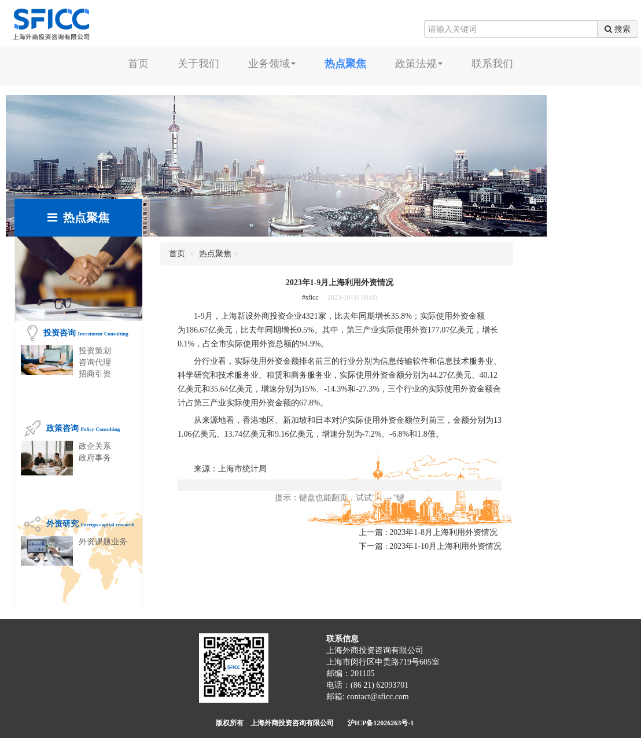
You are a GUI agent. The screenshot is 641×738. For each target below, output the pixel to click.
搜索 (618, 29)
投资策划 (95, 350)
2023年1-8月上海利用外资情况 (443, 532)
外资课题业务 (103, 541)
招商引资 (95, 374)
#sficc (310, 297)
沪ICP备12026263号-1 (381, 723)
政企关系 (95, 446)
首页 (138, 63)
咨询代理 (95, 362)
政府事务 (95, 457)
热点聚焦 (215, 253)
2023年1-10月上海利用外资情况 (445, 546)
